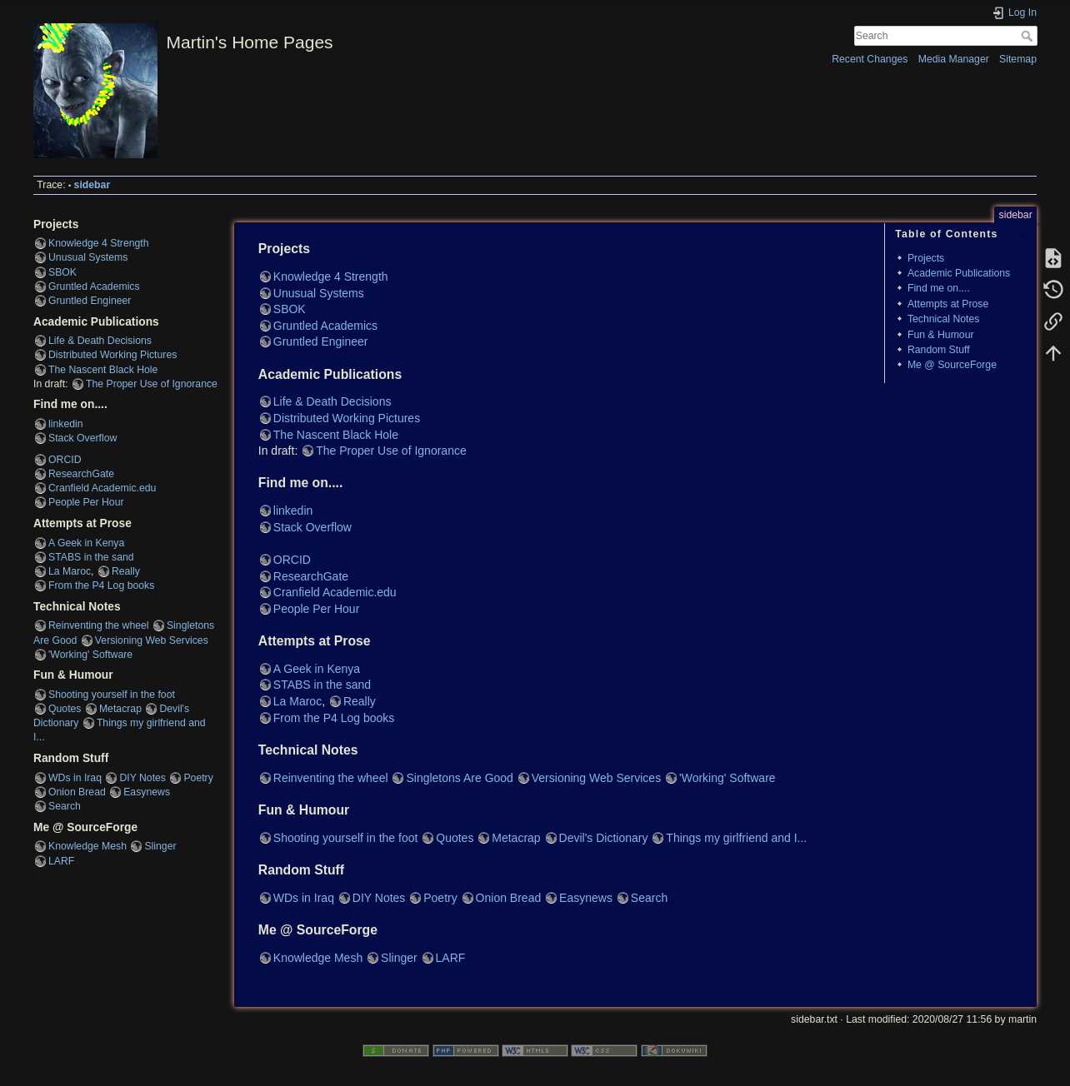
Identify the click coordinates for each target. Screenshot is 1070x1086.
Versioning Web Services (151, 640)
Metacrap (120, 709)
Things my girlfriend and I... (736, 837)
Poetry (197, 778)
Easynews (146, 792)
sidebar (92, 185)
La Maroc (69, 571)
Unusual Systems (88, 257)
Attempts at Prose (948, 304)
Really (126, 571)
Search (1029, 36)
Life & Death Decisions (100, 340)
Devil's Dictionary (603, 837)
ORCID (64, 460)
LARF (61, 861)
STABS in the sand (91, 557)
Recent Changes (870, 59)
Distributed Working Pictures (112, 355)
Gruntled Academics (94, 286)
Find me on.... (939, 288)
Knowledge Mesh (87, 846)
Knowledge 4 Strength (98, 243)
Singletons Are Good (459, 778)
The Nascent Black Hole (103, 370)
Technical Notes (943, 319)
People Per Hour (86, 502)
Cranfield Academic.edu (102, 488)
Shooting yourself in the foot (111, 694)
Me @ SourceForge (952, 365)
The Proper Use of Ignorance (152, 384)
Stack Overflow (82, 438)
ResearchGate (81, 474)
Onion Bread (77, 792)
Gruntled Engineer (89, 300)
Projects (926, 258)
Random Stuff (939, 350)
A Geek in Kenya (86, 543)
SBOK (62, 272)
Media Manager (953, 59)
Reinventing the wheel (98, 625)
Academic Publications (959, 273)
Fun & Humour (941, 335)
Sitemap (1018, 59)
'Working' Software (90, 654)
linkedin (65, 424)
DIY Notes (142, 778)
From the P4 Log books (101, 585)
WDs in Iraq (75, 778)
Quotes (65, 709)
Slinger (160, 846)
